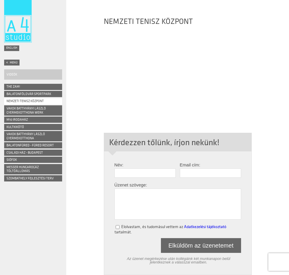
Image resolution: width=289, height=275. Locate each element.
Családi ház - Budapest (25, 153)
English (11, 48)
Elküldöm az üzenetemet (200, 245)
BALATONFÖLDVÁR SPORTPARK (29, 94)
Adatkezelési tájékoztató (205, 226)
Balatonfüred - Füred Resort (30, 145)
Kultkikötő (15, 127)
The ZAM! (13, 87)
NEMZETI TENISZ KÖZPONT (25, 101)
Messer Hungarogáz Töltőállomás (23, 169)
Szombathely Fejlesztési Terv (30, 178)
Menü (11, 62)
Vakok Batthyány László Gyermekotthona (26, 136)
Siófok (12, 160)
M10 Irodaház (17, 120)
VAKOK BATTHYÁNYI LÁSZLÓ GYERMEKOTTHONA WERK (26, 110)
